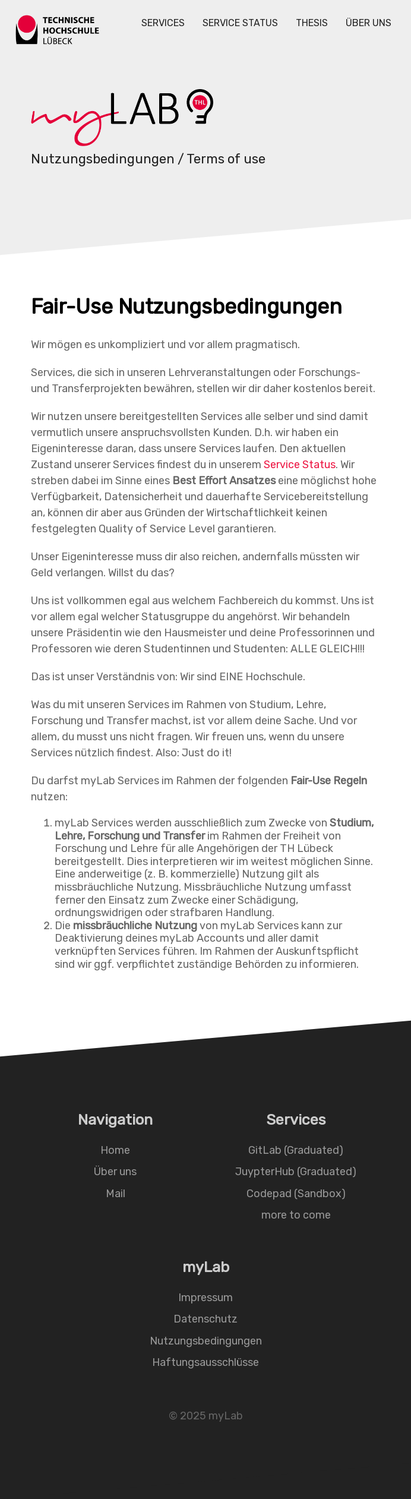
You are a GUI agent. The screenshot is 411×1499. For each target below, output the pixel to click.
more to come (296, 1215)
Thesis (312, 23)
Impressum (205, 1297)
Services (163, 23)
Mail (115, 1193)
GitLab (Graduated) (295, 1149)
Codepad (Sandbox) (296, 1193)
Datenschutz (205, 1319)
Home (115, 1149)
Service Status (240, 23)
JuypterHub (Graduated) (295, 1171)
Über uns (368, 23)
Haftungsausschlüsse (205, 1362)
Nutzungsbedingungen (206, 1340)
